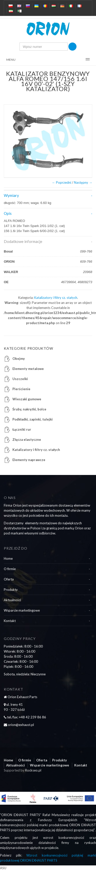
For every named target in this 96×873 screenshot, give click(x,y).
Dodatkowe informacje (23, 241)
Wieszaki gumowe (26, 399)
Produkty (11, 590)
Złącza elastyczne (26, 440)
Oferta (9, 579)
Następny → (83, 182)
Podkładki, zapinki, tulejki (32, 419)
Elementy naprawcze (28, 460)
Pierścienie (21, 389)
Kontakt (10, 621)
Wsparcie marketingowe (22, 610)
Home (8, 558)
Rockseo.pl (33, 770)
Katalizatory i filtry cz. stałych (55, 298)
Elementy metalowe (28, 369)
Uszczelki (20, 379)
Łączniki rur (21, 429)
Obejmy (18, 359)
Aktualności (12, 600)
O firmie (10, 569)
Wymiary (11, 195)
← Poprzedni (61, 182)
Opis (8, 213)
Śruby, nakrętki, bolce (29, 409)
